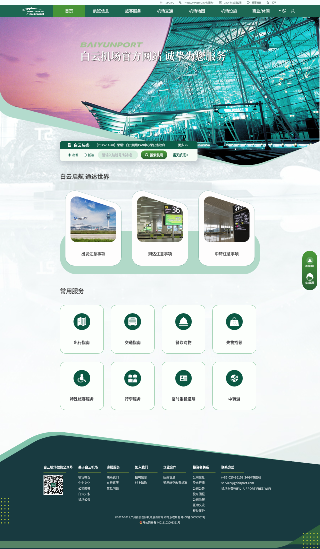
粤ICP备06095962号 (193, 517)
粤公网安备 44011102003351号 (160, 522)
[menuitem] (101, 11)
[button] (282, 11)
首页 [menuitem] (69, 11)
